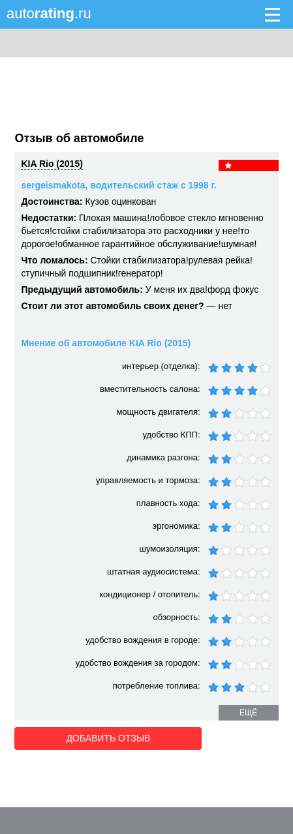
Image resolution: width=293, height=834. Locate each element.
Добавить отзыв (88, 737)
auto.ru (49, 13)
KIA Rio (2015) (51, 163)
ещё (248, 712)
